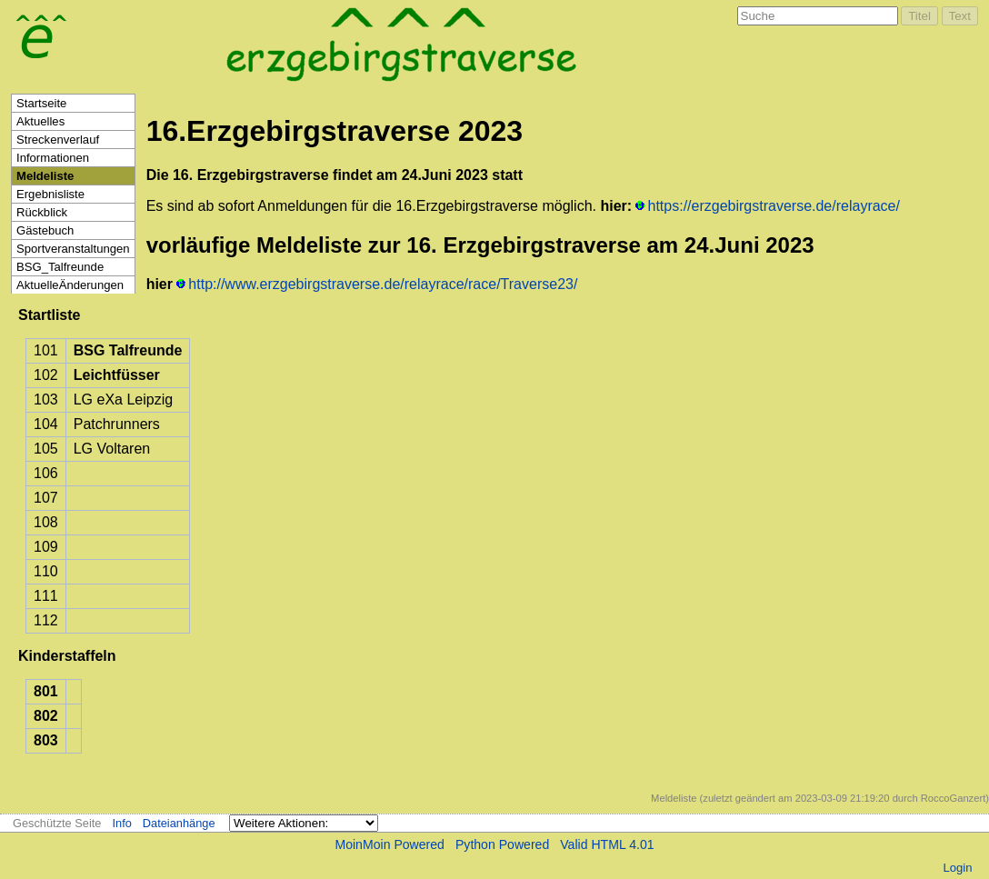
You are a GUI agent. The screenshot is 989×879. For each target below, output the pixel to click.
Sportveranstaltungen (73, 248)
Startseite (41, 103)
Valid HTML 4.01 (607, 844)
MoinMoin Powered (390, 844)
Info (121, 823)
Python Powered (502, 844)
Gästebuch (45, 230)
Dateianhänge (179, 823)
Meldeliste (45, 176)
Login (957, 867)
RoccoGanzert (953, 798)
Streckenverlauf (57, 139)
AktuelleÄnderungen (70, 285)
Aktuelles (40, 121)
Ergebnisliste (50, 194)
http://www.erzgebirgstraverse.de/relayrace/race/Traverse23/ (382, 284)
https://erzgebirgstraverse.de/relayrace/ (774, 206)
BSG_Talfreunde (60, 267)
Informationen (52, 158)
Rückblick (41, 212)
